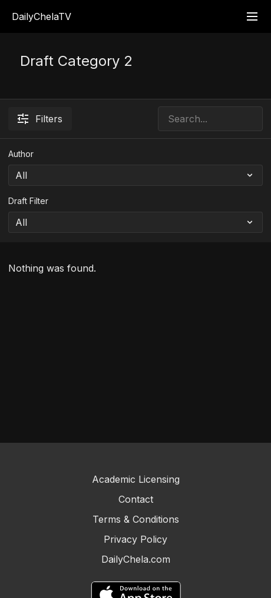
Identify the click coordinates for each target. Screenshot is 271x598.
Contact (135, 499)
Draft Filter (28, 201)
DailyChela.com (135, 559)
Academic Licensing (136, 479)
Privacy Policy (135, 539)
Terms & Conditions (135, 519)
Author (21, 154)
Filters (40, 119)
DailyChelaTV (41, 16)
